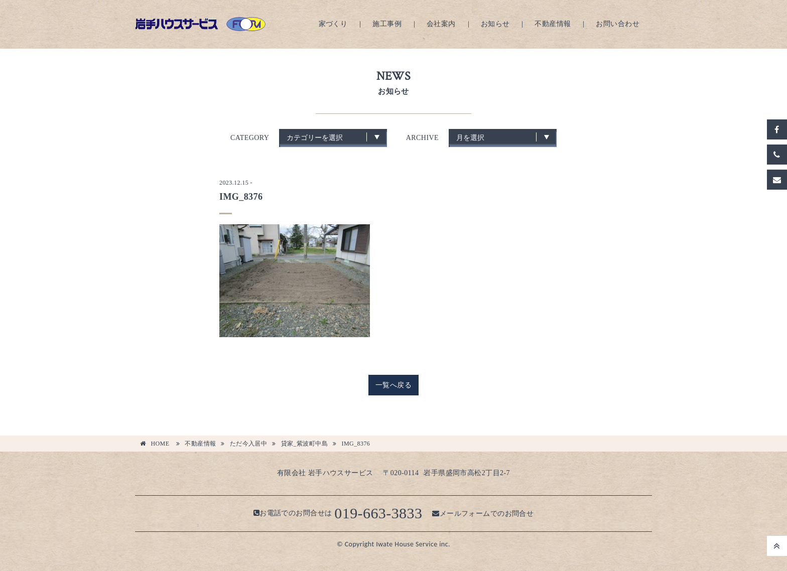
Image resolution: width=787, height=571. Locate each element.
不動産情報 (553, 24)
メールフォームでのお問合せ (483, 513)
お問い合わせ (617, 24)
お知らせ (495, 24)
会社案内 (441, 24)
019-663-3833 (378, 513)
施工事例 (387, 24)
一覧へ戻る (393, 385)
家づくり (333, 24)
